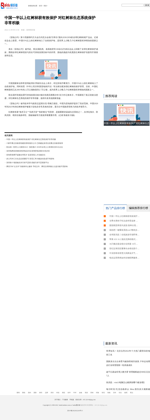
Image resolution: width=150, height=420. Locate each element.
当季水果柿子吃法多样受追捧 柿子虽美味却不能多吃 (124, 221)
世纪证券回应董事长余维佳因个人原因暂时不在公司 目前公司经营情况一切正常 (124, 248)
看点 (131, 392)
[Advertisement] (122, 52)
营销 (91, 392)
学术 (74, 392)
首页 (40, 6)
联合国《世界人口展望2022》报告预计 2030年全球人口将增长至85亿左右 (34, 147)
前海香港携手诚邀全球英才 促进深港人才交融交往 (25, 155)
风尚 (52, 392)
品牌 (46, 392)
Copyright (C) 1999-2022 (51, 405)
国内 (29, 392)
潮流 (63, 392)
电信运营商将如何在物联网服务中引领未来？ (124, 258)
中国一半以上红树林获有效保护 (31, 125)
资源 (45, 6)
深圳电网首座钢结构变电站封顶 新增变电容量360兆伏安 (28, 151)
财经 (40, 392)
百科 (114, 392)
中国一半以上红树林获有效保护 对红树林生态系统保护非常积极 (31, 139)
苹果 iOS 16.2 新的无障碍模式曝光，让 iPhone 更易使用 (124, 239)
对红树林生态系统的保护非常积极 (36, 128)
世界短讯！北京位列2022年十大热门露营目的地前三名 (128, 353)
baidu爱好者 (76, 405)
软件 (69, 392)
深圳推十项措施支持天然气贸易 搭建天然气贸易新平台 (27, 163)
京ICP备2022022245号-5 (75, 410)
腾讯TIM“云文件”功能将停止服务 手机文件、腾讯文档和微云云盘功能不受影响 (37, 166)
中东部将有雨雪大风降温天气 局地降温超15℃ (124, 253)
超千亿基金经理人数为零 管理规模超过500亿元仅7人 (128, 374)
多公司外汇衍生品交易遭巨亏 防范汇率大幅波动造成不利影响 (30, 159)
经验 (97, 392)
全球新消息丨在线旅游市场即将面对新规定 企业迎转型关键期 (124, 235)
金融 (80, 392)
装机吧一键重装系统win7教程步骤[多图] (124, 230)
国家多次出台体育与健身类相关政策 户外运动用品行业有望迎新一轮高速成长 (128, 363)
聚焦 (23, 392)
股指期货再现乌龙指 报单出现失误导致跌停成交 (124, 225)
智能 (108, 392)
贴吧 (125, 392)
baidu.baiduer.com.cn (65, 405)
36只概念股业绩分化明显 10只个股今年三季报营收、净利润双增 (124, 244)
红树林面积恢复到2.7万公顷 (58, 125)
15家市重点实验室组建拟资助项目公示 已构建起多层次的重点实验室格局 (34, 143)
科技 (57, 392)
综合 (120, 392)
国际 (35, 392)
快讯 (103, 392)
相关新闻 (8, 135)
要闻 (18, 392)
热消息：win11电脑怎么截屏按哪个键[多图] (125, 382)
